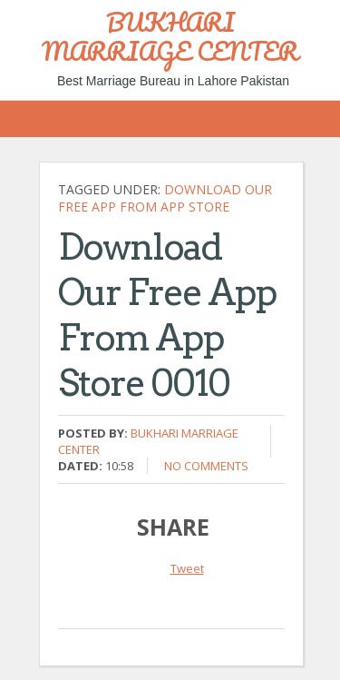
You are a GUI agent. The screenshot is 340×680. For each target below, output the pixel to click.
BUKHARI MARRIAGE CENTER (170, 36)
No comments (206, 466)
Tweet (187, 568)
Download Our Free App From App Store (165, 198)
